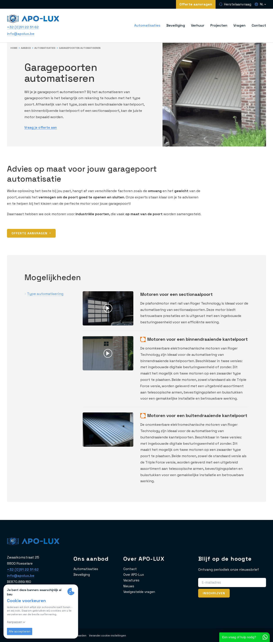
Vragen (239, 25)
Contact (259, 25)
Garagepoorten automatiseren (86, 48)
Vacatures (131, 580)
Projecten (218, 25)
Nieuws (129, 586)
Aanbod (27, 48)
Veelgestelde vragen (140, 591)
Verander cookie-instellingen (112, 635)
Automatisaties (147, 25)
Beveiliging (175, 25)
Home (14, 48)
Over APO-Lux (134, 574)
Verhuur (197, 25)
